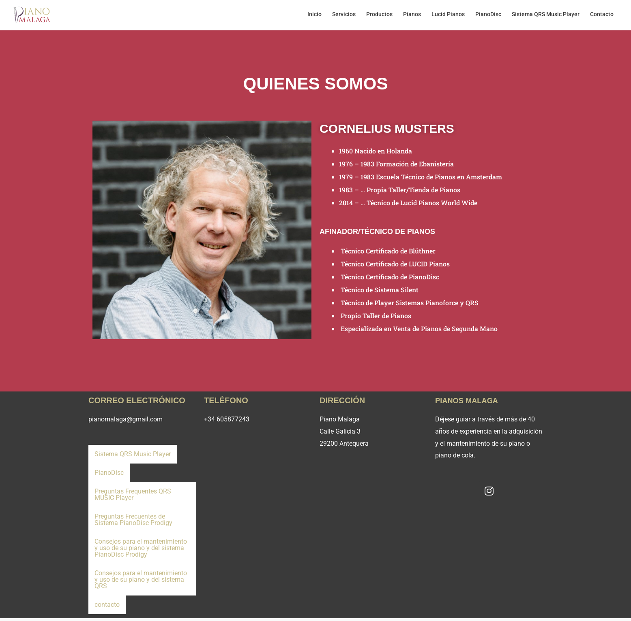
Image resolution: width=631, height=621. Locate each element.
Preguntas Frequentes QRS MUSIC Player (132, 497)
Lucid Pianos (442, 16)
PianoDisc (484, 16)
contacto (106, 607)
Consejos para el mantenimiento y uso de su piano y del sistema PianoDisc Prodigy (140, 550)
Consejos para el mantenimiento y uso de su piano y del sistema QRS (140, 582)
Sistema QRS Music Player (543, 16)
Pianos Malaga (469, 403)
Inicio (302, 16)
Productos (370, 16)
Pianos (405, 16)
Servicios (333, 16)
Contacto (601, 16)
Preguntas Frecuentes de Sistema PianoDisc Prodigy (133, 522)
